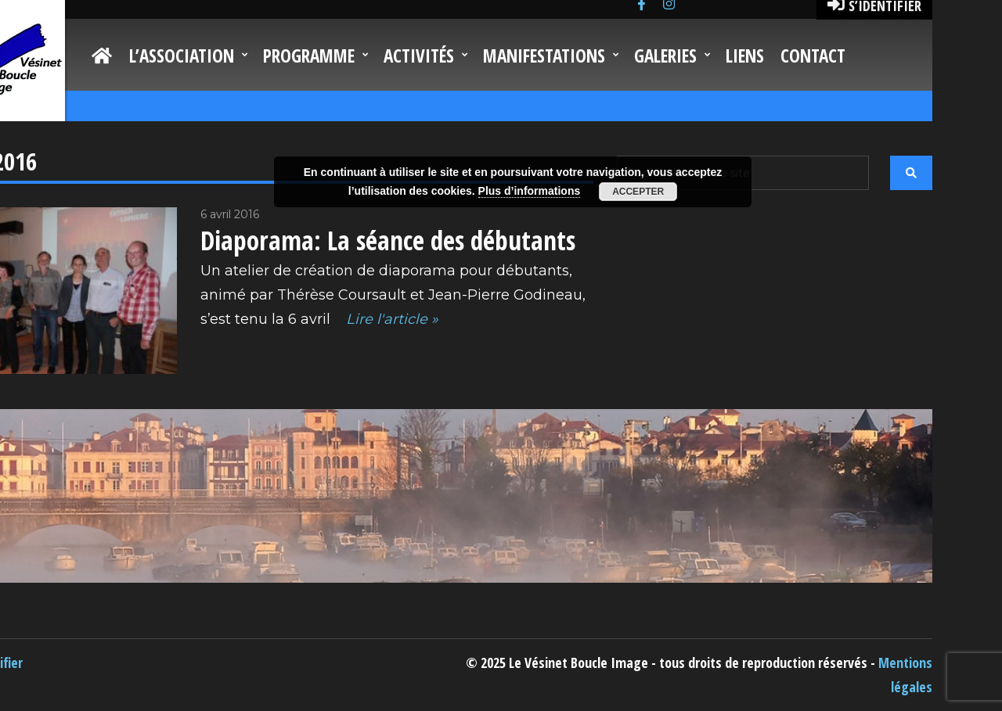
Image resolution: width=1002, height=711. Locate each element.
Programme (309, 55)
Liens (745, 55)
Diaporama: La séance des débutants (387, 240)
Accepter (638, 191)
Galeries (665, 55)
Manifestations (544, 55)
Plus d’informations (529, 191)
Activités (419, 55)
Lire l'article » (390, 319)
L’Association (181, 55)
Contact (812, 55)
